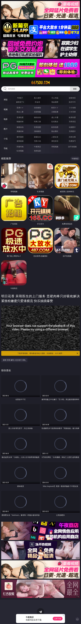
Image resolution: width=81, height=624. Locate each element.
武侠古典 (72, 137)
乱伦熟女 (54, 121)
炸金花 (37, 102)
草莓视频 (54, 146)
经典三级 (37, 121)
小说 (6, 138)
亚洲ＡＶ (20, 107)
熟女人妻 (20, 112)
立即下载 (57, 618)
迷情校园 (20, 141)
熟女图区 (54, 131)
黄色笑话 (54, 141)
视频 (6, 109)
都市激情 (20, 137)
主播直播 (54, 112)
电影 (6, 119)
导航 (6, 148)
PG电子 (20, 98)
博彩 (6, 99)
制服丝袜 (20, 121)
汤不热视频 (72, 146)
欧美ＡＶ (54, 107)
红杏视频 (20, 151)
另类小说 (37, 141)
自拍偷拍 (37, 107)
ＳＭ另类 (72, 112)
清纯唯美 (37, 131)
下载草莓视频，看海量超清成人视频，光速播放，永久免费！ (48, 353)
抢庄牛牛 (72, 102)
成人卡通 (54, 117)
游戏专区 (72, 98)
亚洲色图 (37, 127)
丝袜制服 (37, 112)
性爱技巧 (72, 141)
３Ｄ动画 (72, 107)
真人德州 (37, 98)
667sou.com (40, 82)
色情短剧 (37, 151)
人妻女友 (54, 137)
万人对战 (54, 98)
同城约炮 (20, 146)
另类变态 (72, 121)
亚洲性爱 (20, 117)
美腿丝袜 (20, 131)
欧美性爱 (72, 117)
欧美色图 (54, 127)
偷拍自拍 (37, 117)
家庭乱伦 (37, 137)
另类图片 (72, 131)
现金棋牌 (54, 102)
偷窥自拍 (20, 127)
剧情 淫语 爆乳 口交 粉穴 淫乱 (14, 360)
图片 (6, 129)
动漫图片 (72, 127)
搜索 (75, 89)
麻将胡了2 (20, 102)
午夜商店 (37, 146)
